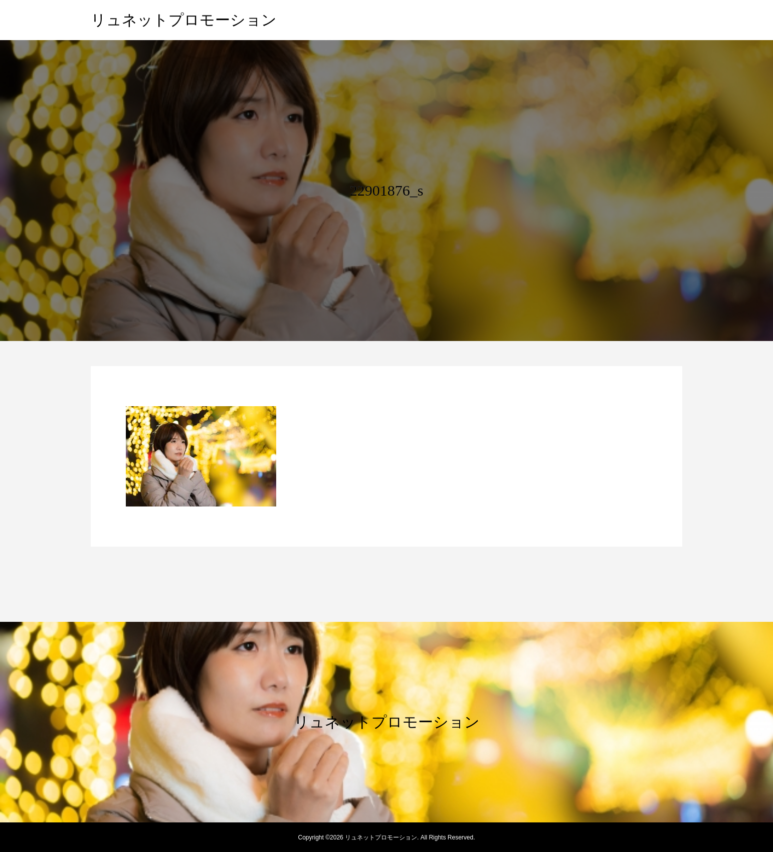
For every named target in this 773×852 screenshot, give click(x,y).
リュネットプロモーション (184, 20)
